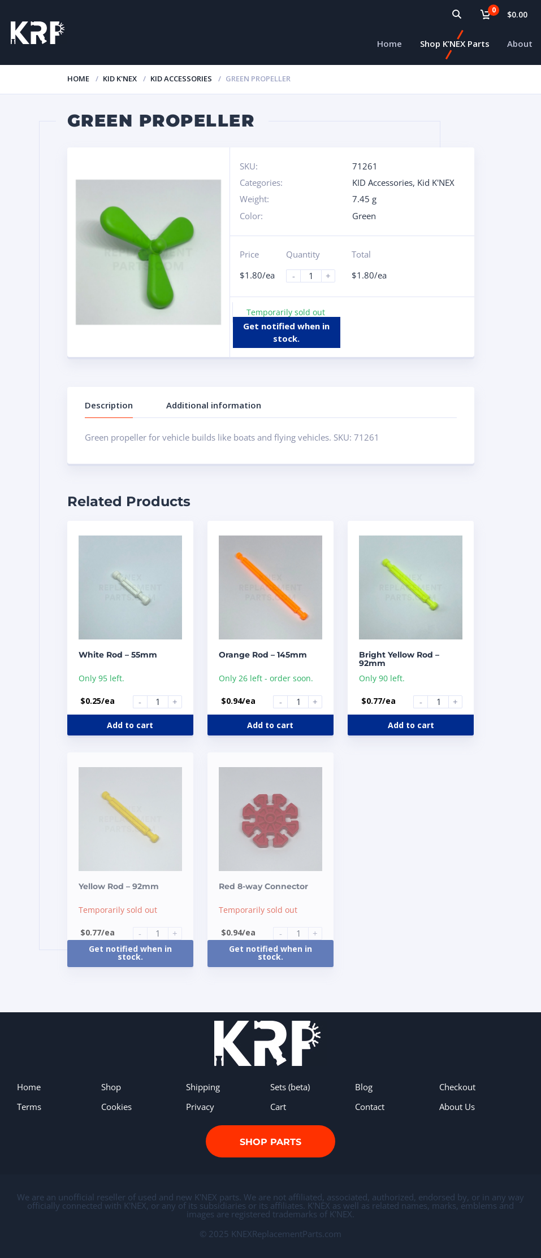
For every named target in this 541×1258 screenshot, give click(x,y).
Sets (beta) (290, 1086)
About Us (457, 1106)
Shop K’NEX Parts (455, 43)
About (520, 43)
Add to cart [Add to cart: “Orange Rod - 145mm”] (270, 725)
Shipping (203, 1086)
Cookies (116, 1106)
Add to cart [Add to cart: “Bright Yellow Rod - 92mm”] (411, 725)
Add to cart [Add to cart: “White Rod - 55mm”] (130, 725)
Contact (369, 1106)
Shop (111, 1086)
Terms (29, 1106)
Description (109, 405)
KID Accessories (181, 78)
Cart (278, 1106)
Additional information (213, 405)
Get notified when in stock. (286, 331)
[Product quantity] (315, 275)
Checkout (457, 1086)
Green (364, 215)
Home (389, 43)
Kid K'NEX (120, 78)
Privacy (200, 1106)
